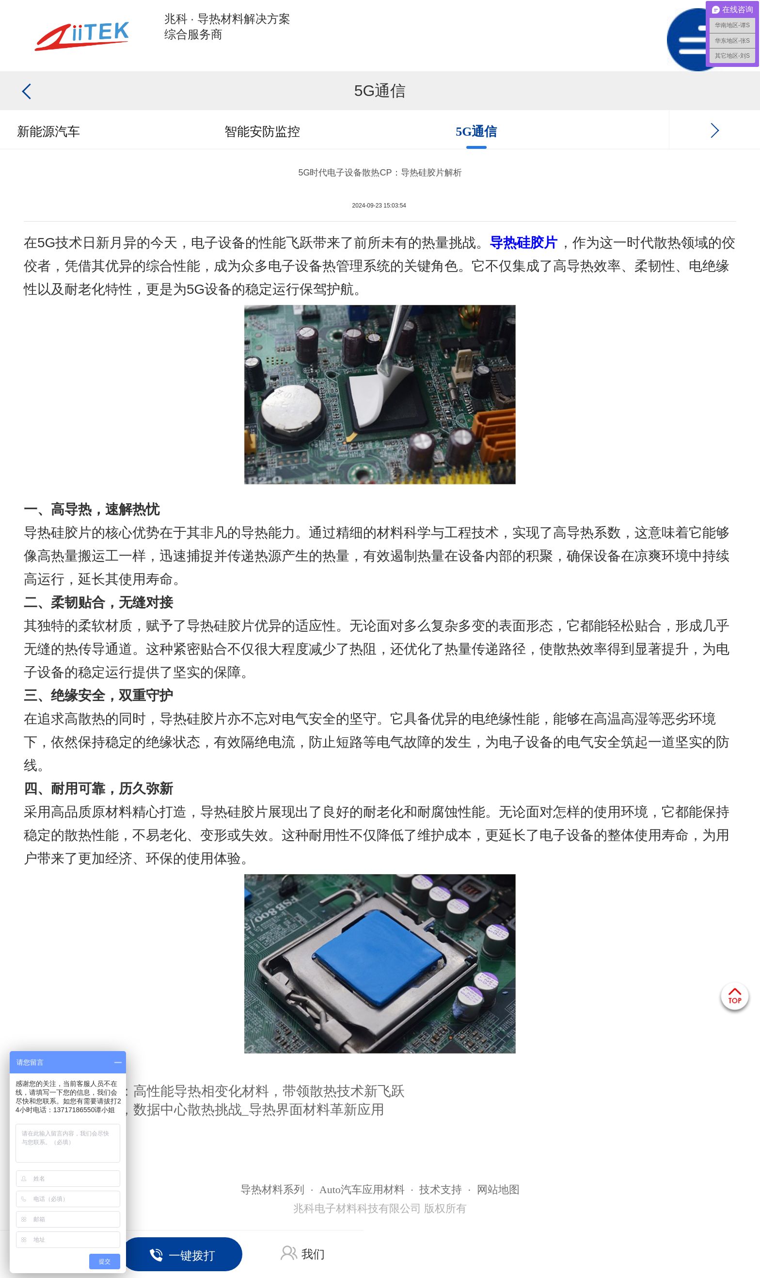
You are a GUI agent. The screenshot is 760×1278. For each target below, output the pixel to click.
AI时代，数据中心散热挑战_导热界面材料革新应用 (231, 1109)
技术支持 (440, 1189)
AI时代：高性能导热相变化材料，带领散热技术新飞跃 (241, 1091)
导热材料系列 (272, 1189)
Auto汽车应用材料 (362, 1189)
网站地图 (498, 1189)
